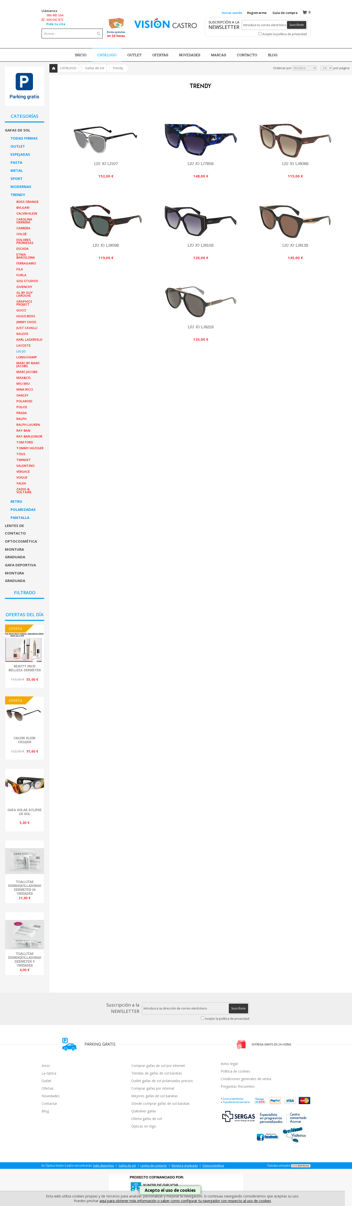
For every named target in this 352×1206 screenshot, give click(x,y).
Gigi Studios (27, 281)
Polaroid (24, 401)
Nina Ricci (24, 389)
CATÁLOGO (107, 55)
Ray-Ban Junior (29, 436)
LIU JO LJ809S (106, 245)
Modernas (21, 186)
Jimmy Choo (26, 322)
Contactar (49, 1103)
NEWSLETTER (224, 27)
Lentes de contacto (15, 529)
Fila (19, 269)
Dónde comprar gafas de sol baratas (160, 1103)
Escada (22, 248)
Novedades (51, 1096)
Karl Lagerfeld (29, 339)
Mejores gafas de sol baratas (154, 1096)
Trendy (18, 194)
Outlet (18, 146)
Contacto (247, 55)
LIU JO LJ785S (200, 163)
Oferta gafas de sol (146, 1118)
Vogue (21, 477)
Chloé (21, 234)
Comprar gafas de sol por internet (158, 1065)
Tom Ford (24, 442)
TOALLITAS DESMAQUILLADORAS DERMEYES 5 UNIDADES (24, 959)
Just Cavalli (26, 328)
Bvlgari (23, 207)
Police (21, 407)
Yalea (21, 483)
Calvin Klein (26, 213)
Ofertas (48, 1088)
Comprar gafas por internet (153, 1088)
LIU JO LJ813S (295, 245)
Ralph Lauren (28, 424)
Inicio (81, 55)
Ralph (21, 419)
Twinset (23, 460)
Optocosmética (21, 541)
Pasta (16, 162)
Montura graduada (15, 553)
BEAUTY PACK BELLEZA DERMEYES (25, 668)
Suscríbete (296, 25)
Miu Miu (23, 383)
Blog (45, 1111)
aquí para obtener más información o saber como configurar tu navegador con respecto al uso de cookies (185, 1200)
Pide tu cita (55, 24)
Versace (23, 471)
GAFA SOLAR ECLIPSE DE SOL (25, 812)
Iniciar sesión (232, 13)
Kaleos (22, 333)
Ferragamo (26, 263)
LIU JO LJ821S (201, 327)
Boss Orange (27, 201)
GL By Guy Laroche (24, 294)
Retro (16, 501)
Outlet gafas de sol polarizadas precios (162, 1080)
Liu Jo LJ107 (106, 163)
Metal (17, 170)
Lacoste (23, 345)
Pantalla (20, 517)
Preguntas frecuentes (238, 1086)
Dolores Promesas (24, 241)
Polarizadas (23, 509)
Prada (21, 413)
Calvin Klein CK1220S (24, 740)
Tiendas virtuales (278, 1165)
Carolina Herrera (24, 220)
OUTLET (134, 55)
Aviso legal (229, 1063)
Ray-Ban (23, 430)
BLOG (272, 55)
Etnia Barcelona (25, 256)
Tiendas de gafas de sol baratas (156, 1073)
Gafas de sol (17, 130)
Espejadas (20, 154)
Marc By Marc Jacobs (28, 364)
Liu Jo (21, 351)
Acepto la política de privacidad (285, 34)
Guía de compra (285, 13)
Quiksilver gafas (143, 1111)
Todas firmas (24, 138)
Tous (20, 454)
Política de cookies (235, 1071)
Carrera (23, 228)
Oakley (22, 395)
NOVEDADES (189, 55)
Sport (16, 178)
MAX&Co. (23, 377)
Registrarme (257, 13)
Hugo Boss (25, 316)
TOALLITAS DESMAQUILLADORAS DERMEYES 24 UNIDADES (24, 888)
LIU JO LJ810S (200, 245)
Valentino (25, 465)
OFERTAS (160, 55)
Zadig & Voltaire (24, 490)
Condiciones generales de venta (246, 1078)
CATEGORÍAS (24, 116)
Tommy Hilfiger (30, 448)
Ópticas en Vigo (143, 1126)
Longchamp (26, 357)
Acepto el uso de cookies (170, 1190)
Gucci (21, 310)
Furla (21, 275)
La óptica (49, 1073)
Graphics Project (24, 303)
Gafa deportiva (20, 564)
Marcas (218, 55)
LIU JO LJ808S (295, 163)
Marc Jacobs (27, 372)
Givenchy (24, 287)
